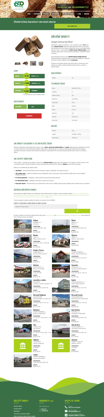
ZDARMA (34, 86)
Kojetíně (55, 191)
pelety (33, 407)
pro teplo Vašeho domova (19, 9)
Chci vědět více (78, 22)
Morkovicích (86, 191)
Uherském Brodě (29, 192)
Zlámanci (43, 192)
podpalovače (77, 206)
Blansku (16, 191)
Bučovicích (35, 191)
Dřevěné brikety (18, 397)
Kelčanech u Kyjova (78, 189)
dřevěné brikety (50, 206)
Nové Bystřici (17, 192)
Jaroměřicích (49, 191)
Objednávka (17, 402)
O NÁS (79, 14)
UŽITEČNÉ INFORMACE (68, 14)
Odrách (23, 192)
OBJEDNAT (29, 111)
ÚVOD (29, 14)
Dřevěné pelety (18, 400)
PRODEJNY (46, 14)
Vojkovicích (37, 192)
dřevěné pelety (60, 206)
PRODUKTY (37, 14)
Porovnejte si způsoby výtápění (22, 405)
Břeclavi (30, 191)
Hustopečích (42, 191)
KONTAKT (86, 14)
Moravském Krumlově (76, 191)
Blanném (86, 189)
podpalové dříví (69, 206)
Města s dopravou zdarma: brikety (22, 407)
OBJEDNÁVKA (55, 14)
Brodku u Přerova (22, 191)
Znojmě (50, 192)
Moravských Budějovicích (64, 191)
